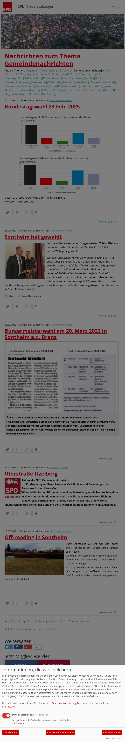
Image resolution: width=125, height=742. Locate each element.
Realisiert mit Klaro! (113, 738)
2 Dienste (18, 723)
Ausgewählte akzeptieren (61, 732)
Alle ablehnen (10, 732)
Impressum (8, 706)
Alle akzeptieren (112, 732)
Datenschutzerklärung (64, 703)
